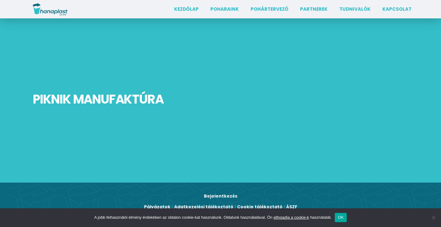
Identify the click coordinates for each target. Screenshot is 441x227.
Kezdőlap (186, 9)
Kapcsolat (397, 9)
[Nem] (433, 217)
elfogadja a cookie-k (291, 217)
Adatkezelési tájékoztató (203, 207)
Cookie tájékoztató (260, 207)
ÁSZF (291, 207)
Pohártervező (269, 9)
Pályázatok (157, 207)
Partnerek (314, 9)
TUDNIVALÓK (355, 9)
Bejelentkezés (220, 196)
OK (341, 217)
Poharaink (224, 9)
